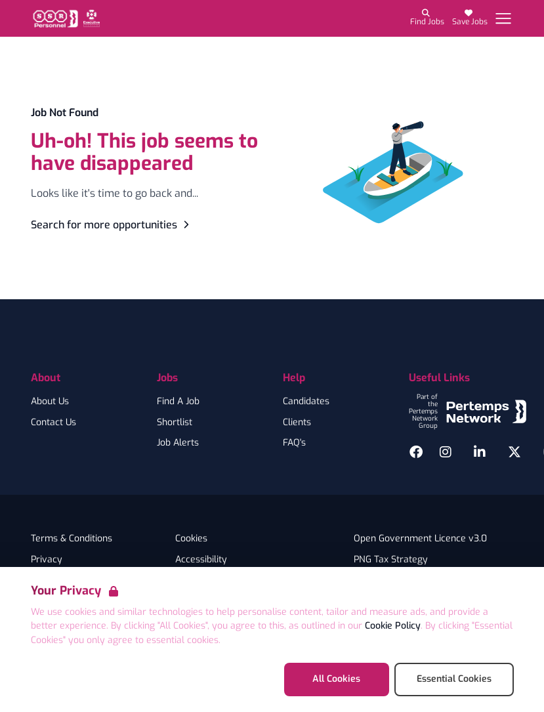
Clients (297, 423)
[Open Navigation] (503, 18)
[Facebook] (416, 452)
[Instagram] (445, 452)
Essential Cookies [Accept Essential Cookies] (454, 679)
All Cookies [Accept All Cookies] (336, 679)
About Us (50, 402)
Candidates (306, 402)
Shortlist (174, 423)
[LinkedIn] (480, 452)
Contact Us (53, 423)
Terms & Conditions (71, 539)
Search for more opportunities (112, 225)
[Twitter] (514, 452)
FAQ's (294, 443)
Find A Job (178, 402)
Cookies (191, 539)
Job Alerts (178, 443)
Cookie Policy (393, 625)
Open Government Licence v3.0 (420, 539)
